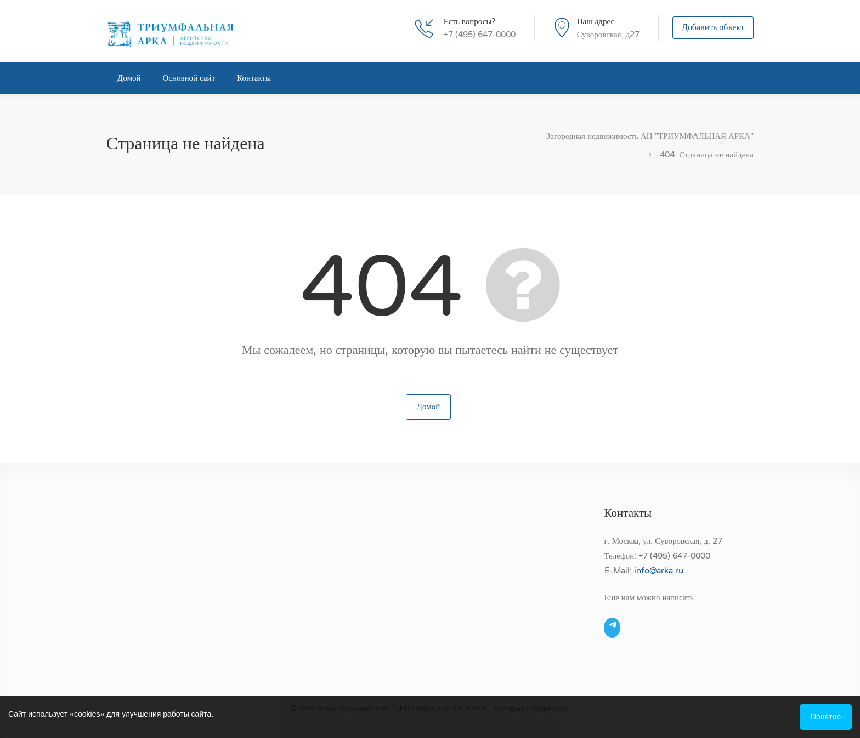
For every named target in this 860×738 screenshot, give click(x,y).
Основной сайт (188, 78)
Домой (128, 78)
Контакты (254, 78)
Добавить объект (713, 28)
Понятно (826, 717)
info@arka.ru (658, 571)
